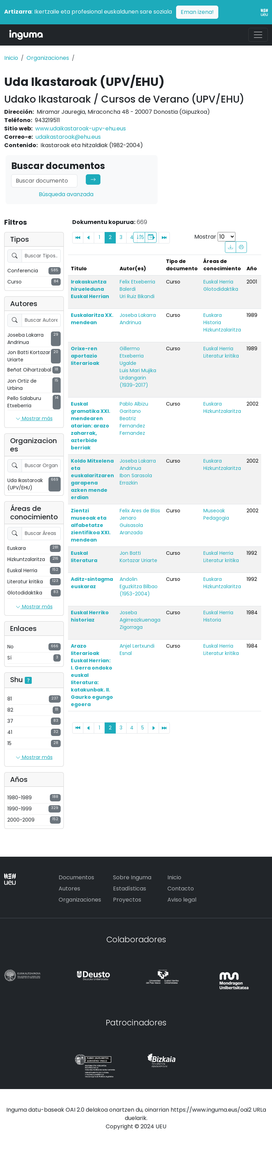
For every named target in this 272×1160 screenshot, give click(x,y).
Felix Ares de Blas (140, 510)
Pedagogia (216, 517)
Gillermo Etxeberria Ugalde (132, 356)
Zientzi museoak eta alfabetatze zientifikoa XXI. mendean (91, 525)
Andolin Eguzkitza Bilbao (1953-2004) (139, 586)
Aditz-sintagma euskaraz (92, 583)
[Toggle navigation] (258, 35)
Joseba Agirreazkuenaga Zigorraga (140, 620)
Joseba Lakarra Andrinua (138, 319)
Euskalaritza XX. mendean (92, 319)
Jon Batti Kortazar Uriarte (138, 557)
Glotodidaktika (220, 289)
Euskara (212, 315)
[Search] (44, 180)
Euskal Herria (218, 281)
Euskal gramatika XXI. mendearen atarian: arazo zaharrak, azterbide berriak (90, 425)
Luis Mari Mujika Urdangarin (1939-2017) (138, 378)
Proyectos (127, 900)
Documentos (76, 877)
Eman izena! (197, 12)
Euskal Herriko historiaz (90, 616)
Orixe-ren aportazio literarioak (85, 356)
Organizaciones (48, 58)
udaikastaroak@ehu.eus (68, 137)
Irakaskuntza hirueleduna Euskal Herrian (90, 289)
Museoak (214, 510)
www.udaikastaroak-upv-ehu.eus (80, 129)
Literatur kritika (221, 355)
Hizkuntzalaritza (222, 329)
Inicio (11, 58)
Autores (69, 889)
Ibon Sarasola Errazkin (136, 479)
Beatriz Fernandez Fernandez (132, 426)
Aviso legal (181, 900)
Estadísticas (129, 889)
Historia (212, 322)
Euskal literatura (84, 557)
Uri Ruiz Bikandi (137, 296)
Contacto (180, 889)
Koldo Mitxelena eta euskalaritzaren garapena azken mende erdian (92, 479)
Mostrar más (34, 419)
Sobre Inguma (132, 877)
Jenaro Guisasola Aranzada (131, 525)
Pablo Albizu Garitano (134, 407)
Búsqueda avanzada (66, 194)
